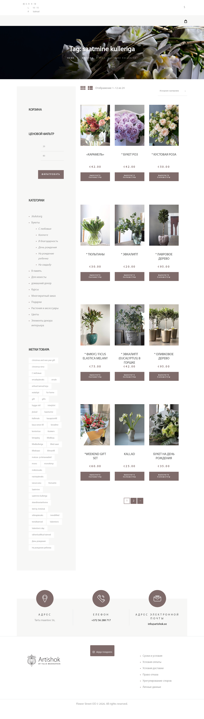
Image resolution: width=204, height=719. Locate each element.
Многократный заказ (43, 297)
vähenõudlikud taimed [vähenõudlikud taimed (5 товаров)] (41, 544)
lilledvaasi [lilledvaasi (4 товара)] (36, 453)
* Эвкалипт (129, 255)
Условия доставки (153, 678)
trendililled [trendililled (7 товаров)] (36, 525)
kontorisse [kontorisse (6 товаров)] (36, 433)
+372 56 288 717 (101, 630)
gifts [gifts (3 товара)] (44, 401)
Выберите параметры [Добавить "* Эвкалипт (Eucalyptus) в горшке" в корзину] (129, 377)
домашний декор (41, 284)
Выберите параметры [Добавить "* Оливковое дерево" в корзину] (164, 377)
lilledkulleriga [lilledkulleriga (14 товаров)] (37, 447)
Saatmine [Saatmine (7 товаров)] (36, 492)
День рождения (47, 249)
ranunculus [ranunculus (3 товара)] (36, 486)
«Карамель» (95, 155)
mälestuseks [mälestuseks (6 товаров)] (37, 473)
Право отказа (150, 684)
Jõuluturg (36, 218)
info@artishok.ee (157, 634)
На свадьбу (44, 266)
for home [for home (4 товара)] (51, 394)
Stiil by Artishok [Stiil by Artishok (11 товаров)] (38, 512)
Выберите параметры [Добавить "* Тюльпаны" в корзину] (95, 277)
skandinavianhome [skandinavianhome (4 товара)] (40, 505)
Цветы (35, 316)
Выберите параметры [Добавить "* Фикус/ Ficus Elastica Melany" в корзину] (95, 377)
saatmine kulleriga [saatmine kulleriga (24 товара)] (39, 499)
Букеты (35, 224)
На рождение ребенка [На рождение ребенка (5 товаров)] (42, 558)
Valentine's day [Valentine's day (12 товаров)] (38, 538)
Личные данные (152, 697)
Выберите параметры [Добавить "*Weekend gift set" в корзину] (95, 477)
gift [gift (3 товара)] (33, 401)
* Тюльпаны (95, 255)
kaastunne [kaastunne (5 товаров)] (48, 414)
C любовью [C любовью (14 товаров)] (37, 375)
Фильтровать (50, 176)
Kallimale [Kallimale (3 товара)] (36, 420)
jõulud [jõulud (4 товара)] (34, 414)
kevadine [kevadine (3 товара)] (55, 427)
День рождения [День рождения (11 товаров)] (39, 551)
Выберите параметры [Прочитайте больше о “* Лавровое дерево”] (164, 277)
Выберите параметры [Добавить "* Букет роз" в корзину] (129, 177)
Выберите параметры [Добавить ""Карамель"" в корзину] (95, 177)
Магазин (88, 59)
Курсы (35, 291)
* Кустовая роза (164, 155)
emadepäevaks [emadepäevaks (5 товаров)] (38, 381)
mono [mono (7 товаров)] (34, 466)
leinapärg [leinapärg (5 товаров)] (36, 440)
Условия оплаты (152, 672)
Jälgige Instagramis (102, 662)
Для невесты (38, 278)
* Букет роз (129, 155)
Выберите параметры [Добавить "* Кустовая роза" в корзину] (164, 177)
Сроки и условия (152, 666)
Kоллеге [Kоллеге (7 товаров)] (51, 433)
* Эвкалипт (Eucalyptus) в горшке (129, 359)
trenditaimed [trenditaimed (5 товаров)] (53, 525)
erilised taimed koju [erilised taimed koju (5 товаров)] (40, 388)
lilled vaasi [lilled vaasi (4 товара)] (55, 447)
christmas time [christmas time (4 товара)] (38, 368)
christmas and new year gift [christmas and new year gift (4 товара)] (43, 362)
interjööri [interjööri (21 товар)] (52, 407)
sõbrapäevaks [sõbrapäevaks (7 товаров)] (37, 518)
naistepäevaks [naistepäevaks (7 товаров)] (38, 479)
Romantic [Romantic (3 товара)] (52, 486)
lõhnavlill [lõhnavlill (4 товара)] (51, 453)
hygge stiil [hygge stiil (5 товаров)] (36, 407)
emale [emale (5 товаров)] (54, 381)
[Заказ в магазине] (172, 92)
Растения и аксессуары (44, 309)
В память (36, 272)
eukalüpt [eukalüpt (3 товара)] (35, 394)
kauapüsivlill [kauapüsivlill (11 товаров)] (52, 420)
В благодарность (48, 242)
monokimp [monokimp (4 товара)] (49, 466)
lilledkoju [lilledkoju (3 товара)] (51, 440)
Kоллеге (43, 236)
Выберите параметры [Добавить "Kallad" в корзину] (129, 477)
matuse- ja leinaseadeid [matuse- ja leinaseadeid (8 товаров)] (42, 460)
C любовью (44, 230)
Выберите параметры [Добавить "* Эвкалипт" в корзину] (129, 277)
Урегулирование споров (157, 691)
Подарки (36, 303)
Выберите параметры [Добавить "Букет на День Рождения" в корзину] (164, 477)
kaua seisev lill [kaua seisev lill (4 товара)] (38, 427)
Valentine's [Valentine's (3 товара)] (36, 531)
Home (70, 59)
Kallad (129, 455)
